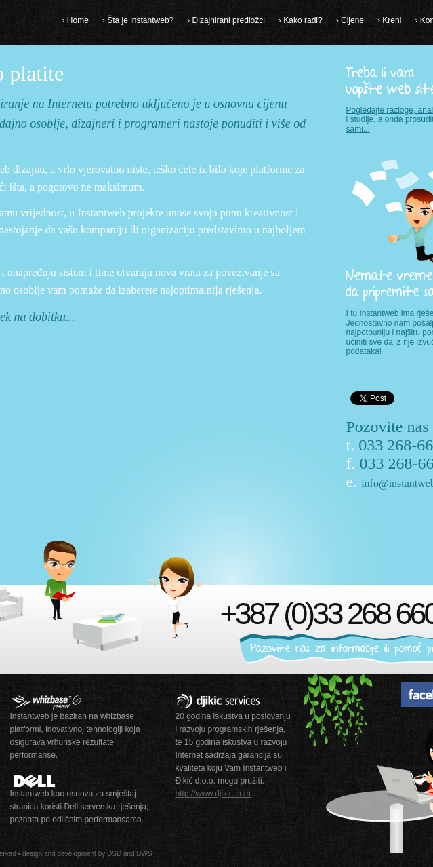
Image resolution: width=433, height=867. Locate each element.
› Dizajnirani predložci (226, 20)
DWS (144, 854)
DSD (114, 854)
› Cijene (350, 20)
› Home (75, 20)
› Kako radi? (301, 20)
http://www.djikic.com (213, 793)
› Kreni (389, 20)
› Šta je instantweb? (137, 20)
